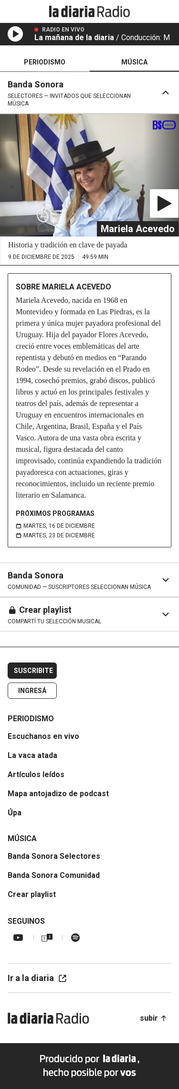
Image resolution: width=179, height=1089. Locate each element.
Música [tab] (134, 62)
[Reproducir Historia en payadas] (164, 203)
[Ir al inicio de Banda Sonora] (76, 92)
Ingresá (32, 690)
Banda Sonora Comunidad (54, 875)
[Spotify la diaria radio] (75, 937)
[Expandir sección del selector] (165, 580)
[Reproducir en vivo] (15, 34)
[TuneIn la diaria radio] (46, 937)
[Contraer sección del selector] (165, 92)
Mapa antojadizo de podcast (58, 793)
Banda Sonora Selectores (54, 856)
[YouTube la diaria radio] (18, 937)
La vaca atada (32, 755)
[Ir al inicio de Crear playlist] (50, 614)
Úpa (14, 812)
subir (154, 1018)
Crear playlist (32, 894)
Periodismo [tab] (44, 62)
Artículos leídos (36, 774)
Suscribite (33, 670)
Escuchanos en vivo (43, 736)
